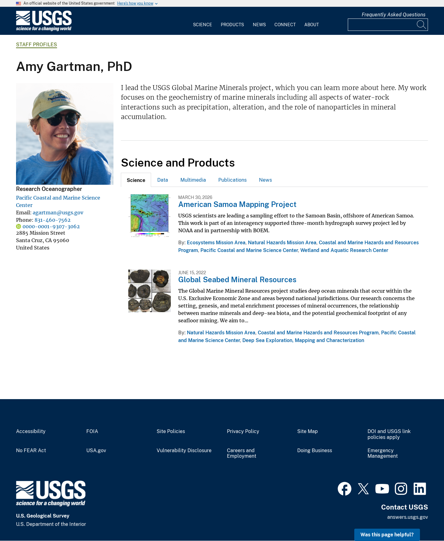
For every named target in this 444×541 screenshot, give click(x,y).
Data (162, 180)
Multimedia (193, 180)
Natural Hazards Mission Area (282, 243)
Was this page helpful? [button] (387, 535)
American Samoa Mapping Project (237, 204)
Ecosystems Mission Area (216, 243)
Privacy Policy (243, 431)
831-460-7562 (53, 220)
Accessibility (31, 431)
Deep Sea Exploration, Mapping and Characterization (303, 340)
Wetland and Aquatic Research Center (344, 250)
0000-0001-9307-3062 (51, 226)
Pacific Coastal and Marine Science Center (249, 250)
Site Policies (171, 431)
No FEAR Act (31, 450)
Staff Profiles (36, 44)
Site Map (307, 431)
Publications (232, 180)
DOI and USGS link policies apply (389, 434)
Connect (285, 24)
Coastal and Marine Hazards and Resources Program (318, 333)
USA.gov (96, 450)
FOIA (92, 431)
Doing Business (314, 450)
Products (232, 24)
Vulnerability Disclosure (184, 450)
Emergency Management (383, 453)
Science (202, 24)
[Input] (388, 25)
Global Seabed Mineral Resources (237, 279)
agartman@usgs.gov (58, 212)
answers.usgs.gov (407, 517)
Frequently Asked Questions (394, 15)
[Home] (44, 30)
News (259, 24)
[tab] (136, 180)
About (311, 24)
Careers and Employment (241, 453)
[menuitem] (202, 20)
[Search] (422, 25)
